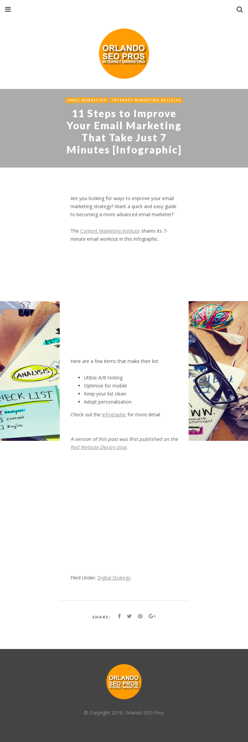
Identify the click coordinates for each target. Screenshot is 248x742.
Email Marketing (87, 100)
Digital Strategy (114, 577)
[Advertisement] (124, 304)
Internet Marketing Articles (146, 100)
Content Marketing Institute (110, 231)
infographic (114, 414)
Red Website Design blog (98, 447)
